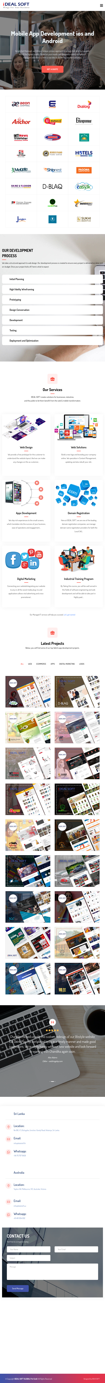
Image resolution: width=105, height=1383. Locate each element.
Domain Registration (79, 513)
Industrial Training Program (79, 579)
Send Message (17, 1288)
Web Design (26, 447)
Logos (81, 664)
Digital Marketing (26, 579)
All (22, 664)
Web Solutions (78, 447)
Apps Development (26, 513)
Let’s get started (69, 614)
